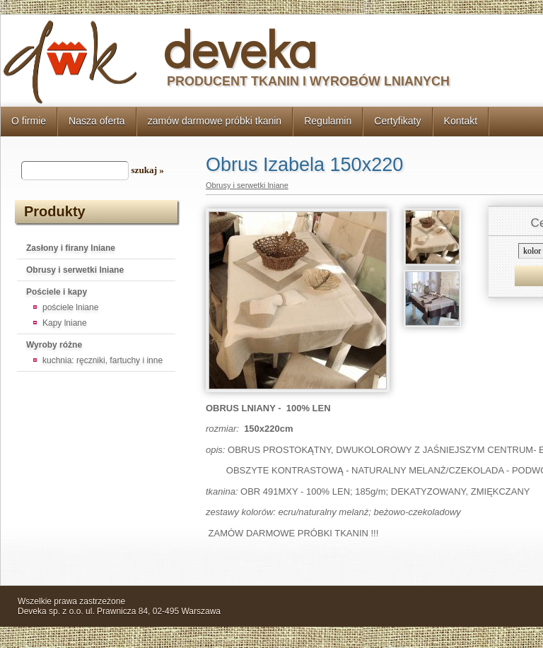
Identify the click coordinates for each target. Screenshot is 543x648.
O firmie (28, 120)
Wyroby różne (54, 345)
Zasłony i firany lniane (70, 248)
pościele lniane (70, 307)
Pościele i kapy (56, 292)
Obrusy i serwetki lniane (75, 270)
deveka (240, 48)
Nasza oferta (97, 120)
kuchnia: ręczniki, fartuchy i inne (102, 360)
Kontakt (461, 120)
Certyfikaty (397, 120)
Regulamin (327, 120)
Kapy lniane (64, 323)
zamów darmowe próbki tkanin (215, 120)
